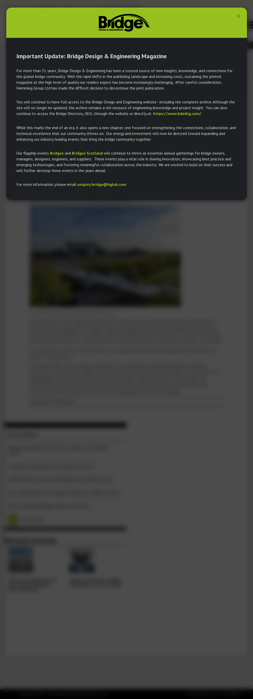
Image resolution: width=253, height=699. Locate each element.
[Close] (238, 16)
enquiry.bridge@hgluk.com (101, 184)
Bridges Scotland (87, 153)
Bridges (57, 153)
